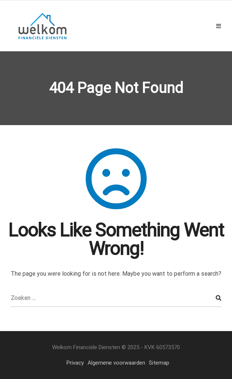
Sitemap (159, 362)
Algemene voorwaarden (116, 362)
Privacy (75, 362)
